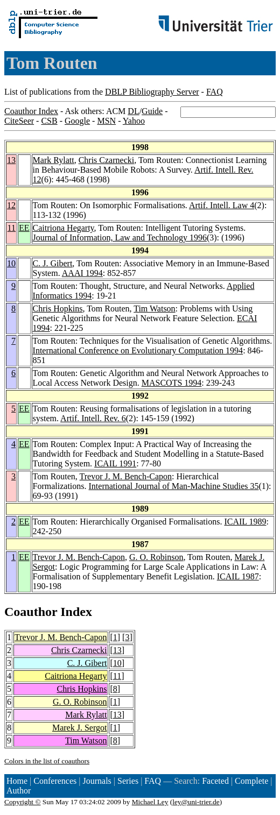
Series (127, 780)
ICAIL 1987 (238, 576)
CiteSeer (19, 120)
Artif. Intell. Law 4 (221, 205)
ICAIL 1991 (115, 463)
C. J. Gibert (53, 263)
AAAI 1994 (82, 273)
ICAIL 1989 (245, 521)
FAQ (214, 91)
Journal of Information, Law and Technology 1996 (120, 237)
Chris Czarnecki (107, 160)
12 (11, 205)
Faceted (215, 780)
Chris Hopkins (58, 308)
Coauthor (30, 612)
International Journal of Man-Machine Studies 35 (174, 486)
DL (133, 111)
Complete (251, 780)
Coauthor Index (31, 111)
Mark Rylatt (53, 160)
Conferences (54, 780)
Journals (96, 780)
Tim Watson (154, 308)
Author (18, 790)
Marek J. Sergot (79, 727)
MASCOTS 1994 (172, 382)
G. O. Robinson (156, 557)
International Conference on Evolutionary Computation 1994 (138, 350)
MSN (106, 120)
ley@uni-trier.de (195, 802)
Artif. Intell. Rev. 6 (93, 418)
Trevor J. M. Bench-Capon (126, 476)
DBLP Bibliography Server (152, 91)
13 (11, 160)
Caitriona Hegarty (63, 227)
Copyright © (22, 802)
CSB (49, 120)
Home (16, 780)
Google (77, 120)
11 (12, 227)
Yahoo (134, 120)
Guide (152, 111)
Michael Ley (150, 802)
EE (24, 227)
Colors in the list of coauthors (46, 761)
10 (11, 263)
